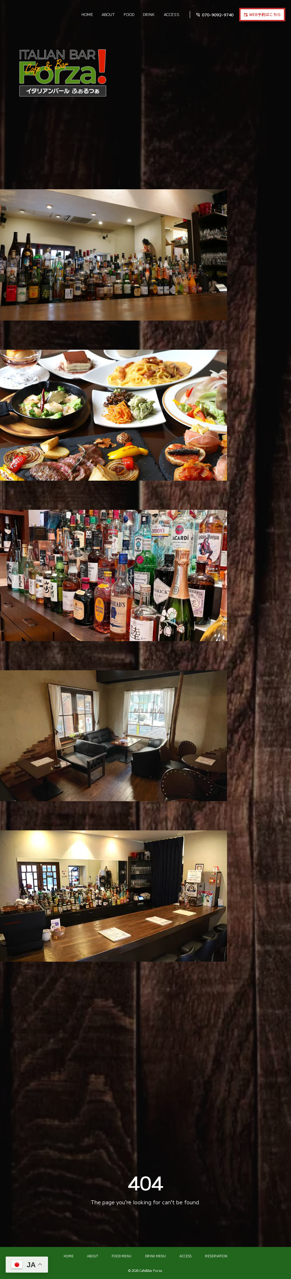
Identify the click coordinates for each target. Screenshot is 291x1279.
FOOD (129, 14)
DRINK (149, 14)
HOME (87, 14)
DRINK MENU (155, 1256)
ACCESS (171, 14)
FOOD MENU (121, 1256)
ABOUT (108, 14)
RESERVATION (216, 1256)
